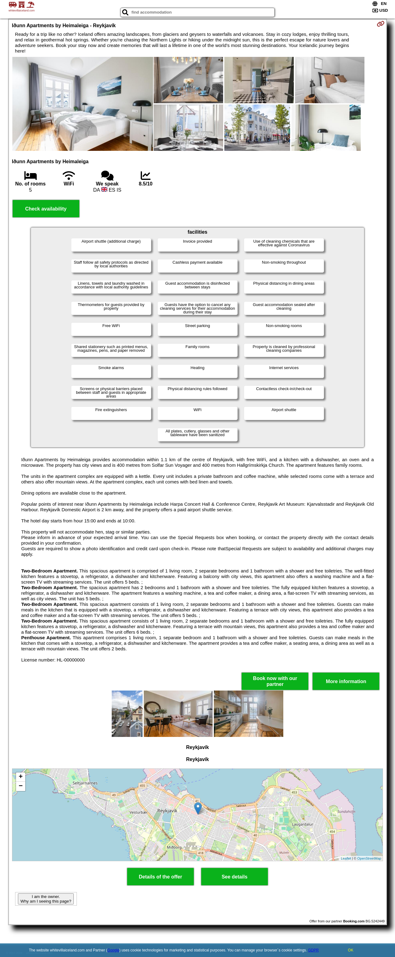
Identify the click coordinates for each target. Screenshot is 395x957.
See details (234, 876)
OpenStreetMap (369, 858)
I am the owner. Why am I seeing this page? (45, 899)
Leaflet (346, 858)
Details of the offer (160, 876)
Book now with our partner (275, 681)
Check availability (45, 208)
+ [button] (21, 777)
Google (113, 950)
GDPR (313, 950)
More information (346, 681)
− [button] (21, 786)
